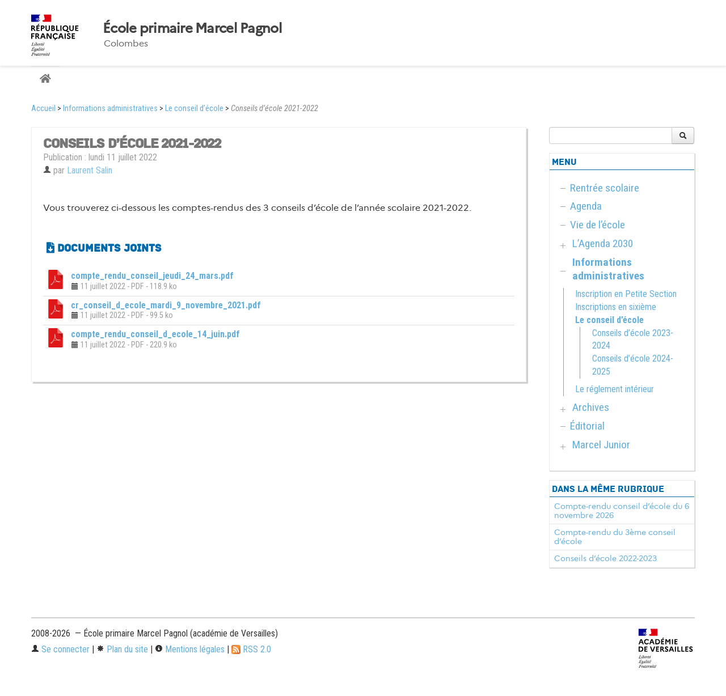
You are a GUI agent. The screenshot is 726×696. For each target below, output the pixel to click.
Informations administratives (110, 108)
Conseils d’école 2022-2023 (605, 558)
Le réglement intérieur (614, 389)
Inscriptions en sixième (615, 307)
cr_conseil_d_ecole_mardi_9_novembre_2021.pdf (166, 305)
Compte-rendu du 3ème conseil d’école (615, 536)
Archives (590, 407)
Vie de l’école (597, 224)
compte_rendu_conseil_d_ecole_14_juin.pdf (155, 334)
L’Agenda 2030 (602, 243)
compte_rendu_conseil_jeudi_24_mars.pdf (152, 275)
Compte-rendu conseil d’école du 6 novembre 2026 (621, 510)
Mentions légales (190, 649)
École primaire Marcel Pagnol (192, 28)
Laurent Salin (89, 170)
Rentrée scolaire (604, 187)
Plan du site (122, 649)
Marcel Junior (601, 444)
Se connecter (60, 649)
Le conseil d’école (194, 108)
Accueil (43, 108)
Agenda (586, 206)
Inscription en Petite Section (626, 293)
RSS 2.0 (251, 649)
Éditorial (587, 425)
